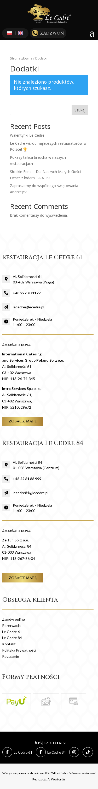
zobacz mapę (23, 421)
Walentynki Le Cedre (27, 135)
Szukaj (79, 110)
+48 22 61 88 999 (27, 478)
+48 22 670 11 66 (27, 293)
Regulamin (10, 656)
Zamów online (13, 619)
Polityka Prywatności (19, 650)
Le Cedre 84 (12, 637)
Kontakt (9, 644)
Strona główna (21, 58)
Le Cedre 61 (12, 631)
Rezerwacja (11, 625)
